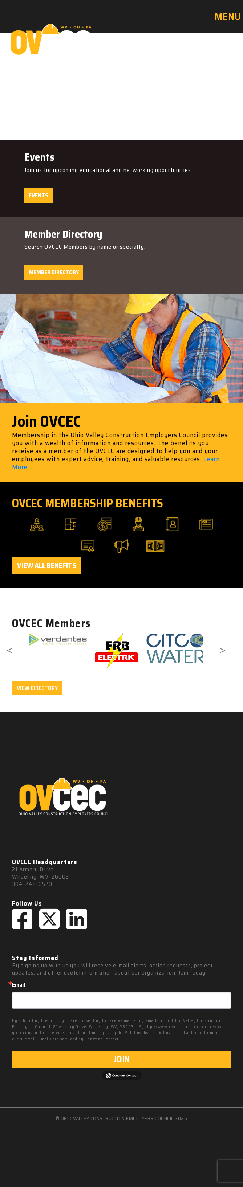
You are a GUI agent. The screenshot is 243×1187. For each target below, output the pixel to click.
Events (38, 195)
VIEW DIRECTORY (37, 687)
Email (18, 985)
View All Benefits (46, 565)
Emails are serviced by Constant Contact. (79, 1039)
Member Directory (54, 272)
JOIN (121, 1059)
